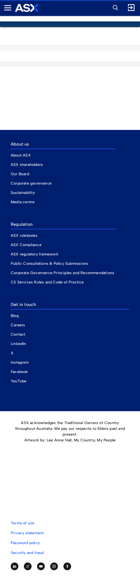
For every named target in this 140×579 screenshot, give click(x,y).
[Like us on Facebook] (67, 566)
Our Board (20, 174)
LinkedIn (18, 343)
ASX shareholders (27, 164)
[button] (114, 6)
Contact (18, 334)
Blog (15, 315)
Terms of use (22, 523)
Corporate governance (31, 183)
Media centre (23, 202)
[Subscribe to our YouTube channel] (41, 566)
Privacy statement (27, 533)
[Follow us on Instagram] (54, 566)
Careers (18, 325)
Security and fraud (27, 552)
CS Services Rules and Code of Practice (47, 282)
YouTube (18, 381)
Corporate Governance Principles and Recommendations (62, 273)
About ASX (21, 155)
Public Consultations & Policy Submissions (49, 263)
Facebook (19, 371)
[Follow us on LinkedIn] (14, 566)
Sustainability (23, 192)
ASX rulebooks (24, 235)
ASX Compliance (26, 245)
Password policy (25, 543)
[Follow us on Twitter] (28, 566)
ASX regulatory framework (34, 254)
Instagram (20, 362)
